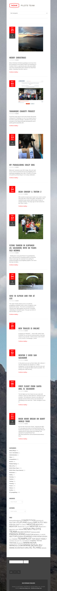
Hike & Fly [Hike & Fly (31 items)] (38, 522)
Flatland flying (13, 463)
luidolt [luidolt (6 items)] (23, 524)
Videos (11, 488)
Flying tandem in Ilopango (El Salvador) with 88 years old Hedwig (22, 248)
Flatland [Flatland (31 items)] (22, 522)
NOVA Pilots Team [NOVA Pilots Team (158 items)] (25, 530)
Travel (11, 485)
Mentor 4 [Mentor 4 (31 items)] (35, 526)
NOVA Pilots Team (14, 468)
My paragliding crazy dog (22, 164)
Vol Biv (11, 490)
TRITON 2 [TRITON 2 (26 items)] (13, 543)
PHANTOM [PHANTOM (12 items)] (29, 534)
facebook (15, 572)
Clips (10, 457)
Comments (12, 422)
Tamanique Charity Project (22, 111)
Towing (11, 481)
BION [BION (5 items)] (10, 520)
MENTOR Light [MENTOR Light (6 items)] (14, 529)
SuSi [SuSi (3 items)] (10, 539)
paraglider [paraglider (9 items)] (35, 532)
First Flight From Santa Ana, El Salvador (29, 387)
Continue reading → (14, 72)
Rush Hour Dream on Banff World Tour (31, 420)
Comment (12, 36)
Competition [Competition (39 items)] (28, 520)
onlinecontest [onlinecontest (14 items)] (24, 532)
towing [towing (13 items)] (33, 541)
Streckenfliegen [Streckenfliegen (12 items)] (39, 536)
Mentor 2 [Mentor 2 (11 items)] (39, 524)
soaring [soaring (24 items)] (28, 536)
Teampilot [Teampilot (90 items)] (25, 538)
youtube (11, 572)
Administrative (13, 455)
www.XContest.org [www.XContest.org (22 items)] (19, 548)
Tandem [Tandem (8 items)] (14, 539)
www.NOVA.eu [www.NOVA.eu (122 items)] (32, 545)
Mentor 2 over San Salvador (27, 356)
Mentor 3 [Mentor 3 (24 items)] (14, 526)
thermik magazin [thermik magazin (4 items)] (14, 541)
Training (11, 483)
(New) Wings (12, 450)
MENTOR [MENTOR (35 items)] (31, 524)
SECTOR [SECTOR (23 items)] (13, 536)
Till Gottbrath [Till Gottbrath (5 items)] (24, 541)
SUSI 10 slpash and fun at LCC (22, 297)
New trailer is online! (29, 328)
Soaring (11, 477)
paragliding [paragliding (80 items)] (17, 534)
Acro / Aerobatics (13, 452)
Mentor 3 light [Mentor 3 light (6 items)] (24, 526)
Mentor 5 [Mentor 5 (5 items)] (43, 526)
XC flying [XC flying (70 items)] (35, 547)
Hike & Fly (12, 466)
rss (19, 572)
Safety (11, 474)
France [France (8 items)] (30, 522)
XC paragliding (13, 492)
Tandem (11, 479)
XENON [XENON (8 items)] (43, 548)
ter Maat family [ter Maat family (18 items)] (39, 539)
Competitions (12, 459)
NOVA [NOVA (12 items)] (21, 529)
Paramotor (12, 472)
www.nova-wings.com (25, 588)
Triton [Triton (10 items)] (39, 541)
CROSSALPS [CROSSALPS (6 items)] (39, 520)
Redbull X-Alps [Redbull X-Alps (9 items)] (39, 534)
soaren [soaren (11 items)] (20, 536)
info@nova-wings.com (36, 588)
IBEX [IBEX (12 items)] (45, 522)
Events (11, 461)
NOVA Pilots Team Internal (16, 470)
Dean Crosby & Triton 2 (29, 191)
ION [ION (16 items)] (10, 524)
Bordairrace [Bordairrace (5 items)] (17, 520)
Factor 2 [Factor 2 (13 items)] (13, 522)
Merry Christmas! (17, 57)
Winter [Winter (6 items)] (20, 543)
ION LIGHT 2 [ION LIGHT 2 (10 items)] (17, 524)
